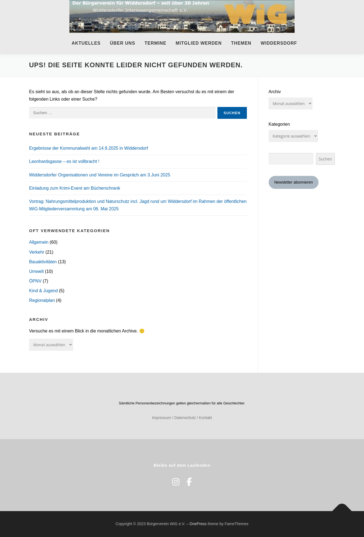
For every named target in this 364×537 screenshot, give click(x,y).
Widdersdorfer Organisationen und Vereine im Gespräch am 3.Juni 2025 (99, 175)
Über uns (122, 43)
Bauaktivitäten (43, 261)
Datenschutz (185, 417)
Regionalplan (42, 300)
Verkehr (36, 252)
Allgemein (38, 242)
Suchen (325, 159)
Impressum (161, 417)
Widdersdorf (279, 43)
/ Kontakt (204, 417)
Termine (155, 43)
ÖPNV (35, 281)
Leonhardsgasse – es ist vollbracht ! (64, 161)
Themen (241, 43)
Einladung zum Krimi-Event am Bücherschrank (74, 188)
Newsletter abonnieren (293, 182)
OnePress (198, 524)
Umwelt (36, 271)
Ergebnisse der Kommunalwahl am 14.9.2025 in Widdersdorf (88, 148)
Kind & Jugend (43, 290)
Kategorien (279, 124)
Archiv (275, 91)
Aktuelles (86, 43)
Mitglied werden (199, 43)
